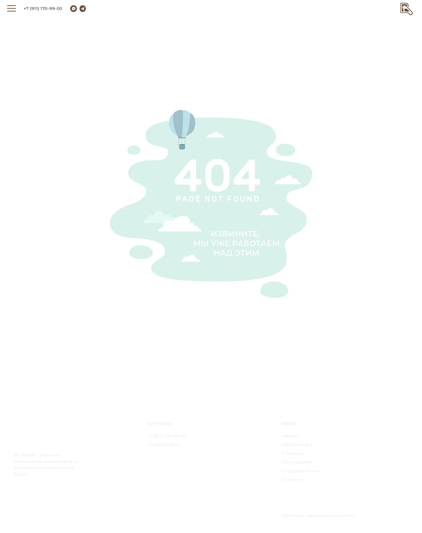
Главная (290, 436)
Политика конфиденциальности (318, 515)
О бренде (292, 453)
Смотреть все (297, 444)
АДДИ (21, 474)
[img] (406, 8)
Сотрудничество (300, 470)
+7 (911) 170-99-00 (43, 8)
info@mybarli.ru (163, 444)
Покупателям (296, 462)
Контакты (292, 479)
